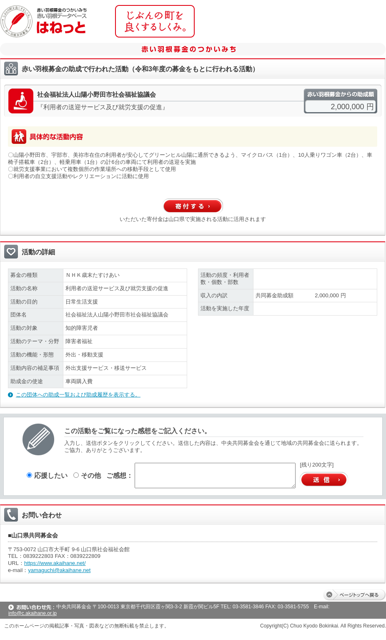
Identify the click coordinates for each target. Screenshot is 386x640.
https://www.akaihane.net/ (55, 563)
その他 (87, 475)
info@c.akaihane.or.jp (32, 613)
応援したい (47, 475)
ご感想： (119, 475)
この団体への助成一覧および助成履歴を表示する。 (78, 395)
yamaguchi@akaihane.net (59, 570)
